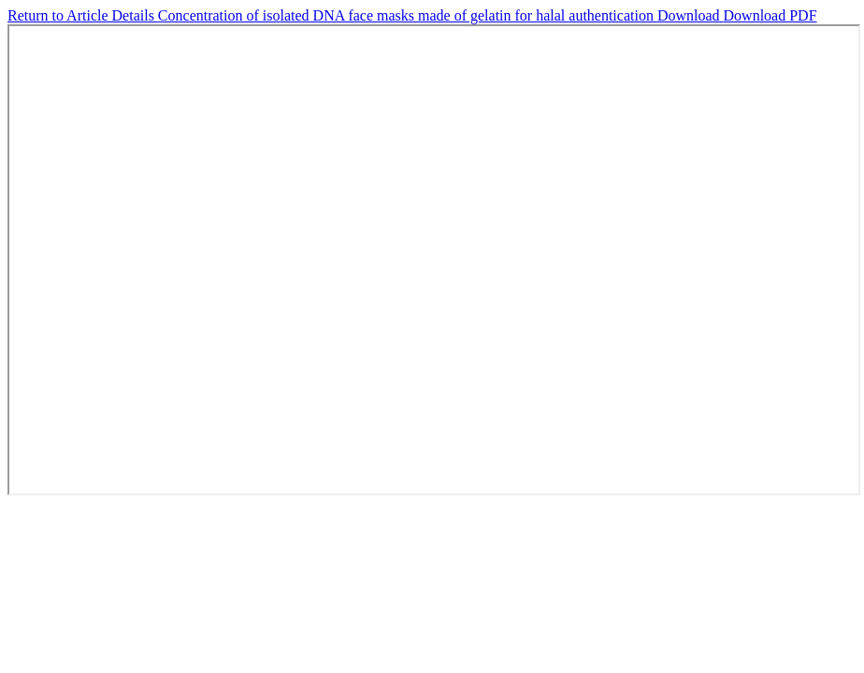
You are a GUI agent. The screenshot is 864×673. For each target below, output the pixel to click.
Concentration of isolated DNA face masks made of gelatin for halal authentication (407, 15)
